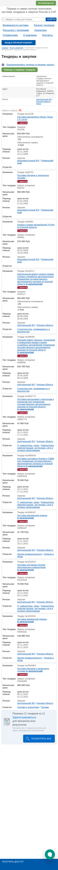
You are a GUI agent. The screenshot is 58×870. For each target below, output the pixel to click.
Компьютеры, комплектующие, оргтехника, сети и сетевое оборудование (35, 448)
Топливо (45, 707)
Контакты (47, 35)
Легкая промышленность (29, 554)
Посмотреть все (41, 738)
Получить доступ (12, 861)
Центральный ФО (44, 99)
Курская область (43, 101)
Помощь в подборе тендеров (19, 69)
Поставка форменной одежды (32, 516)
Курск (38, 104)
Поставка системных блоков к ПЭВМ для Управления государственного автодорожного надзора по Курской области (35, 462)
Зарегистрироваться (24, 717)
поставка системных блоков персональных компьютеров (31, 567)
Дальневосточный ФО (28, 160)
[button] (50, 854)
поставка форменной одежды (32, 620)
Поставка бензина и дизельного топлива (33, 176)
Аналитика (40, 30)
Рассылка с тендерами (16, 30)
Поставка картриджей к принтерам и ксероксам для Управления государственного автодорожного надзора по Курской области (35, 404)
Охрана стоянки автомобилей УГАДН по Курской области (36, 225)
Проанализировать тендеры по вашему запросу (30, 64)
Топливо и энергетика (28, 707)
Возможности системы (16, 25)
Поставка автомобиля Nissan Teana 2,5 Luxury (35, 118)
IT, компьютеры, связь (28, 445)
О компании (30, 35)
